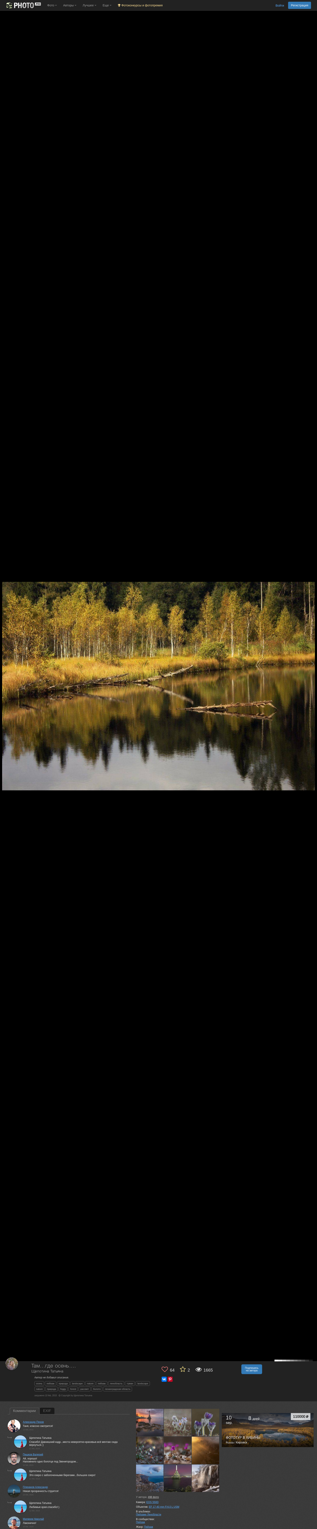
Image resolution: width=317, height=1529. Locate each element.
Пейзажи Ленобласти (148, 1514)
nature (90, 1383)
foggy (63, 1389)
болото (97, 1389)
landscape (77, 1383)
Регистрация (299, 5)
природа (63, 1383)
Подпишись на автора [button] (252, 1369)
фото (153, 1497)
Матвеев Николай (33, 1519)
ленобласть (116, 1383)
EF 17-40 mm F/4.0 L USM (164, 1506)
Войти (280, 5)
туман (130, 1383)
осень (39, 1383)
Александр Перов (33, 1421)
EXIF (47, 1411)
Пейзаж (140, 1522)
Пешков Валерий (33, 1454)
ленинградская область (117, 1389)
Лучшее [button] (89, 5)
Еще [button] (107, 5)
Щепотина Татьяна (47, 1371)
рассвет (84, 1389)
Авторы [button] (69, 5)
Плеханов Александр (35, 1487)
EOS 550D (152, 1502)
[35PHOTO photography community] (23, 5)
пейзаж (50, 1383)
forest (73, 1389)
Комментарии (24, 1411)
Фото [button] (52, 5)
